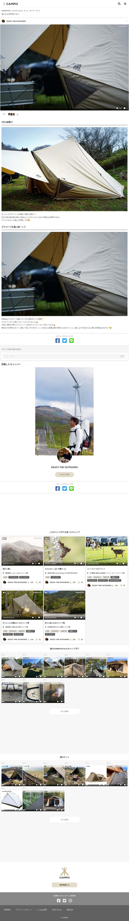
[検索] (119, 3)
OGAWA (88, 766)
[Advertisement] (64, 511)
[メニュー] (125, 4)
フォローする (64, 474)
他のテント (64, 757)
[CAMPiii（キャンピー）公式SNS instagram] (70, 901)
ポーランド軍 (68, 766)
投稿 (122, 356)
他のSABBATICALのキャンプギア (64, 649)
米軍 (45, 766)
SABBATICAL (5, 657)
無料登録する (64, 885)
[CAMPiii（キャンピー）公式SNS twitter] (64, 901)
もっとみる (64, 711)
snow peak (109, 766)
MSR (24, 791)
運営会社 (70, 910)
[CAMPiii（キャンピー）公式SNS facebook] (58, 901)
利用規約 (7, 910)
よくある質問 (42, 910)
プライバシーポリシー (24, 910)
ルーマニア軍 (5, 766)
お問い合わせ (57, 910)
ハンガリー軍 (26, 766)
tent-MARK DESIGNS (7, 791)
